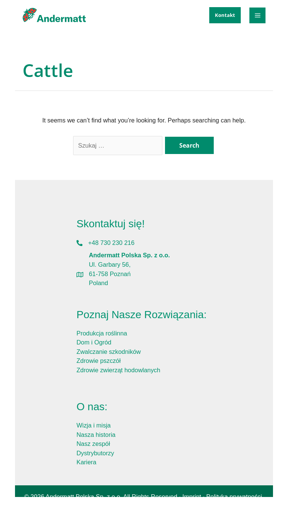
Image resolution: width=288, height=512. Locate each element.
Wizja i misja (93, 425)
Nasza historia (96, 434)
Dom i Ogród (93, 342)
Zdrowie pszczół (98, 360)
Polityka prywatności (234, 496)
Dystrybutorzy (95, 453)
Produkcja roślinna (101, 333)
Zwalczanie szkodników (108, 351)
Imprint (191, 496)
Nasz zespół (93, 443)
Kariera (86, 462)
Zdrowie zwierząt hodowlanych (118, 370)
